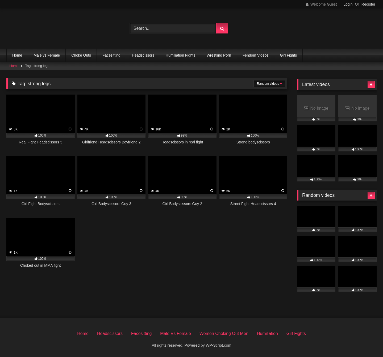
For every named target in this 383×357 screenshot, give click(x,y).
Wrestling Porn (219, 55)
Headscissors (143, 55)
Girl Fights (288, 55)
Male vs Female (47, 55)
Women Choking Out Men (223, 333)
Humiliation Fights (180, 55)
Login (347, 4)
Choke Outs (81, 55)
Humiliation (267, 333)
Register (368, 4)
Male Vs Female (175, 333)
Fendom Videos (256, 55)
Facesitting (111, 55)
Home (17, 55)
